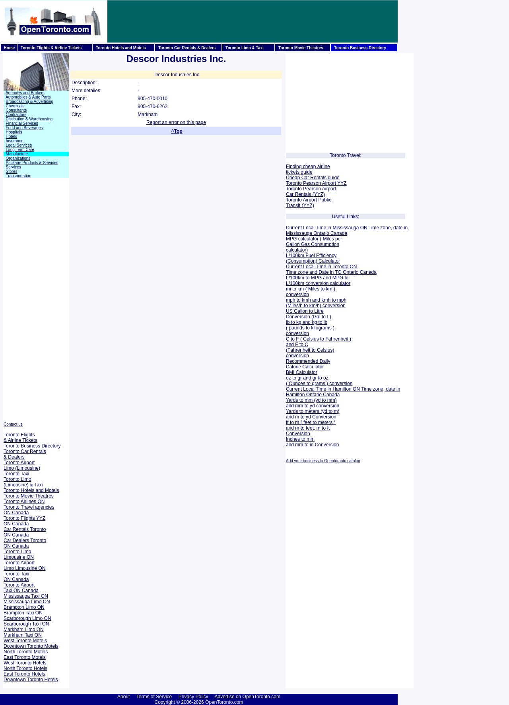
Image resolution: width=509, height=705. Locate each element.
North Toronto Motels (26, 652)
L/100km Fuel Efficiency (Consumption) (311, 258)
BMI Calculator (301, 372)
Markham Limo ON (24, 629)
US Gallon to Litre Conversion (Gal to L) (308, 314)
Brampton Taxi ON (23, 613)
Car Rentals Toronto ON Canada (25, 532)
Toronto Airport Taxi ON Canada (21, 587)
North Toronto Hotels (25, 668)
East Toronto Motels (25, 657)
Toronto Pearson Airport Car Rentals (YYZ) (311, 191)
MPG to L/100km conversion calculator (318, 280)
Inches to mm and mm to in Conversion (312, 441)
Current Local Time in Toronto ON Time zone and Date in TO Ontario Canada (331, 269)
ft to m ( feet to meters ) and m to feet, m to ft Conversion (311, 428)
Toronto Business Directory (32, 446)
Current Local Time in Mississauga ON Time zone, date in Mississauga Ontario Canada (347, 230)
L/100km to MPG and (308, 278)
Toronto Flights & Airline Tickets (20, 437)
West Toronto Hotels (25, 663)
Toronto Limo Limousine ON (19, 554)
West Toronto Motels (25, 640)
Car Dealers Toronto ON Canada (25, 543)
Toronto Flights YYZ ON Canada (24, 521)
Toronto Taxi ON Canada (16, 576)
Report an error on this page (176, 122)
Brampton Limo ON (24, 607)
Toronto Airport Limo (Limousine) (22, 465)
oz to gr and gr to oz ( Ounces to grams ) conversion (319, 380)
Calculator (328, 261)
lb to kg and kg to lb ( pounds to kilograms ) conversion (310, 328)
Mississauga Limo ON (27, 601)
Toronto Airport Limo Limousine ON (24, 565)
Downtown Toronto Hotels (31, 679)
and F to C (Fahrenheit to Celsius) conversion (310, 350)
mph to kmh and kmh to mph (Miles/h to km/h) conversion (316, 302)
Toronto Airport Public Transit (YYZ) (308, 202)
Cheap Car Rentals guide (313, 177)
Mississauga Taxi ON (26, 596)
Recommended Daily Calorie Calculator (308, 364)
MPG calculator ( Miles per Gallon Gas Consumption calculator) (314, 244)
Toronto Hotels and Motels (31, 490)
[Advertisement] (252, 21)
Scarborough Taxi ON (26, 624)
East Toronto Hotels (24, 674)
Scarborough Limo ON (27, 618)
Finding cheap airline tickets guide (308, 169)
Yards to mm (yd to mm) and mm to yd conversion (312, 403)
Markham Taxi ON (23, 635)
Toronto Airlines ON (24, 501)
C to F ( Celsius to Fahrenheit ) (318, 339)
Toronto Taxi (16, 473)
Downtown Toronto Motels (31, 646)
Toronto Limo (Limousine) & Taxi (23, 482)
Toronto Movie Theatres (29, 496)
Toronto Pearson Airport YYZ (316, 183)
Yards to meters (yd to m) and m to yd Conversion (312, 414)
